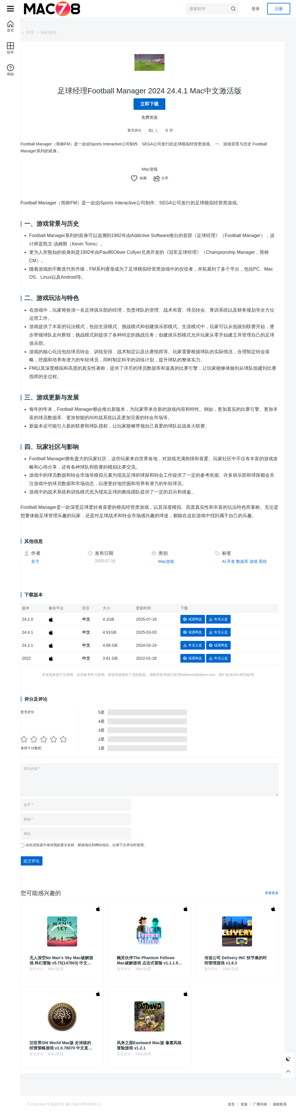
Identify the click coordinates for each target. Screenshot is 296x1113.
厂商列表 (223, 1104)
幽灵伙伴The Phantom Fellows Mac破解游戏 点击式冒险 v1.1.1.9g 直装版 (157, 969)
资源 (207, 1104)
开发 (235, 569)
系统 (267, 569)
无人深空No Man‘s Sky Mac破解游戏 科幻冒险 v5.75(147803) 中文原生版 (75, 969)
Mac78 (81, 1104)
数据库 (246, 569)
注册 (279, 8)
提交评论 (49, 869)
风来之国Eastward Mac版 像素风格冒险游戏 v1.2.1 (157, 1053)
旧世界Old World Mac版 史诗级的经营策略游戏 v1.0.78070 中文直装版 (76, 1054)
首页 (194, 1104)
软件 (48, 32)
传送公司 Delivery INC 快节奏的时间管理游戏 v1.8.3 (239, 968)
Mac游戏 (66, 32)
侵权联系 (243, 1104)
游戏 (258, 569)
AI (228, 569)
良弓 (53, 569)
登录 (255, 8)
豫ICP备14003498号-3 (120, 1104)
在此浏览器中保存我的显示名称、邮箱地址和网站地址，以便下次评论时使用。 (104, 853)
